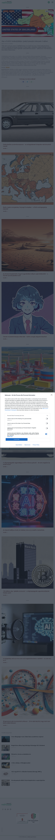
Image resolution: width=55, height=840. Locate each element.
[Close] (52, 395)
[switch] (46, 418)
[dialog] (27, 420)
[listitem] (27, 415)
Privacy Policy (36, 444)
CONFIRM (16, 439)
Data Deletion (19, 444)
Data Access (27, 444)
